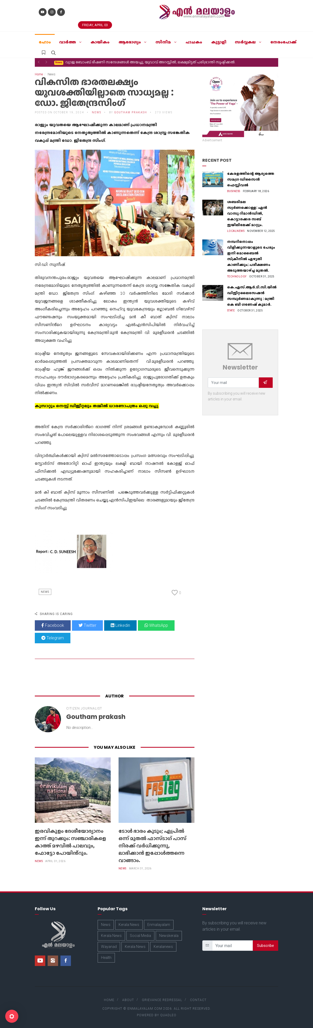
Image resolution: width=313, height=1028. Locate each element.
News (96, 112)
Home (39, 74)
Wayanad (109, 947)
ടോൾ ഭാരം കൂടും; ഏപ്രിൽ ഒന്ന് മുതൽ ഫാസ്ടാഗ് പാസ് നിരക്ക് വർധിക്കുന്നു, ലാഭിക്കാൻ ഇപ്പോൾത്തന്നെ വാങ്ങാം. (156, 62)
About (128, 1000)
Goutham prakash (130, 112)
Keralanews (163, 947)
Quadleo (168, 1015)
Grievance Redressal (162, 1000)
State (231, 310)
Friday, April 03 (95, 25)
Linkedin (120, 625)
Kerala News (129, 925)
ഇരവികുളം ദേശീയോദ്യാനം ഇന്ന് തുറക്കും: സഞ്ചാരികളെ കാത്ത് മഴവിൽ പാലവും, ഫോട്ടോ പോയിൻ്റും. (70, 842)
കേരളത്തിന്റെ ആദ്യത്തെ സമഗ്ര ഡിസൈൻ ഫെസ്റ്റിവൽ (250, 179)
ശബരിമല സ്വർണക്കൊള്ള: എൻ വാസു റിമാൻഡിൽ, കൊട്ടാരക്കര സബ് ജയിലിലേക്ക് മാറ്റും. (247, 213)
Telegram (52, 637)
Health (106, 958)
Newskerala (168, 936)
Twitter (87, 625)
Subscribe (265, 945)
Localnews (236, 231)
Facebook (52, 625)
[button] (39, 62)
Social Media (140, 936)
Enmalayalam (158, 925)
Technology (237, 276)
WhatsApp (156, 625)
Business (233, 191)
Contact (198, 1000)
